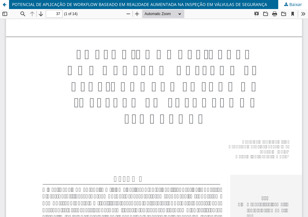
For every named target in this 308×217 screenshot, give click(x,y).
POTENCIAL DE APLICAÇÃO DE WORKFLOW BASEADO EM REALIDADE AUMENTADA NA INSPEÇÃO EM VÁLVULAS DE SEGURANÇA (139, 4)
